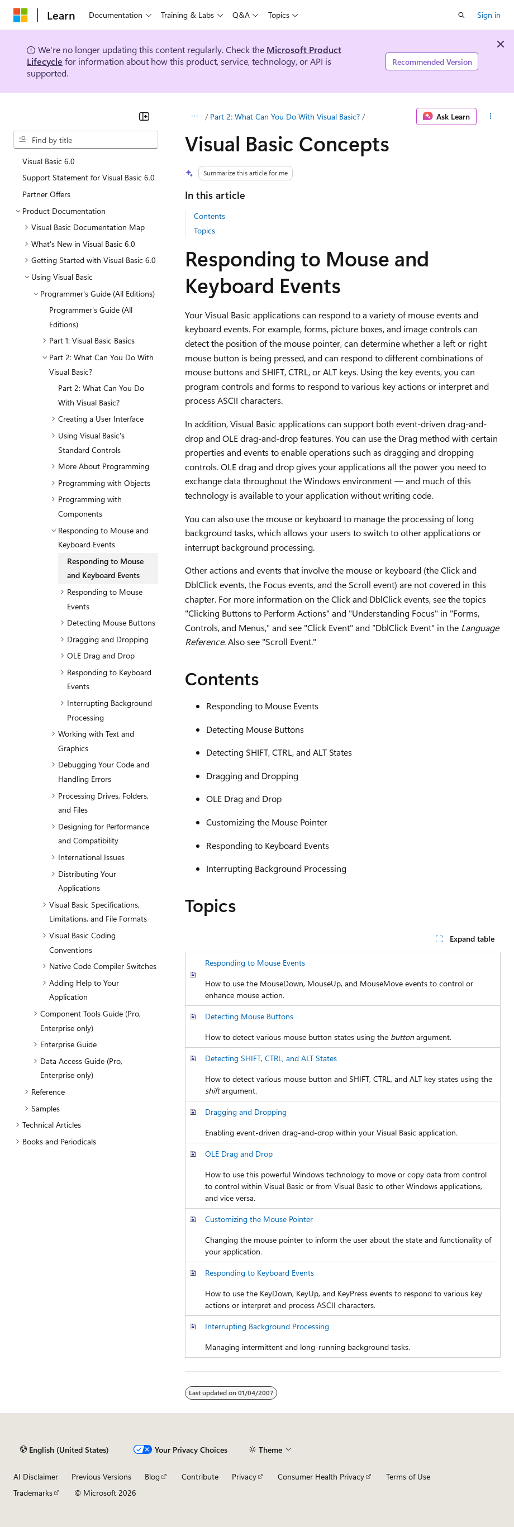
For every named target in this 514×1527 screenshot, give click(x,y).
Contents (209, 216)
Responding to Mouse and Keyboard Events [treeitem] (105, 568)
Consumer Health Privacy (321, 1476)
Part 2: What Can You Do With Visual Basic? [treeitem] (101, 395)
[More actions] (491, 117)
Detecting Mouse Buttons (249, 1016)
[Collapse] (144, 116)
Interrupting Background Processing (267, 1326)
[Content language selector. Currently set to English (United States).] (64, 1449)
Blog (152, 1476)
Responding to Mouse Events (255, 962)
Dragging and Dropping (246, 1111)
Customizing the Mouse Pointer (259, 1219)
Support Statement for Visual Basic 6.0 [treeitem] (88, 177)
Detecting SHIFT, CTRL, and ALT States (271, 1058)
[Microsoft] (20, 15)
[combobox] (85, 140)
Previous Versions (101, 1476)
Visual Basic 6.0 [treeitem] (48, 161)
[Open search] (461, 15)
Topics (204, 230)
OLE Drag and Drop (239, 1153)
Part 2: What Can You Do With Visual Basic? (285, 116)
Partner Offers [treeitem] (46, 194)
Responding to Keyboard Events (259, 1272)
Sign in (489, 14)
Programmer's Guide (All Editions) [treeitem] (90, 317)
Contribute (200, 1476)
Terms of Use (408, 1476)
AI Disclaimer (35, 1476)
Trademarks (33, 1492)
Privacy (244, 1476)
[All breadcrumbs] (194, 117)
